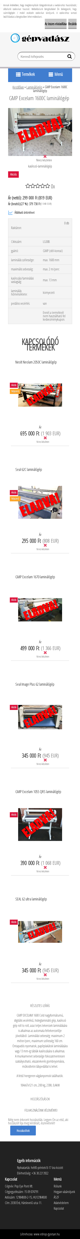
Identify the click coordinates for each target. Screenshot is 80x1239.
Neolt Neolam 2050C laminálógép (36, 362)
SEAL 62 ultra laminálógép (31, 899)
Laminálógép (34, 87)
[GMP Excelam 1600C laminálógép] (40, 109)
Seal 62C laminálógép (28, 469)
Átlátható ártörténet (21, 212)
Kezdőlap (18, 87)
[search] (70, 57)
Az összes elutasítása (56, 24)
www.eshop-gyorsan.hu (47, 1234)
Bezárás (72, 24)
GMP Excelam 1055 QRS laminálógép (38, 791)
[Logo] (40, 38)
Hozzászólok (23, 1130)
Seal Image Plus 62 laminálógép (34, 684)
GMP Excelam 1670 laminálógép (35, 577)
